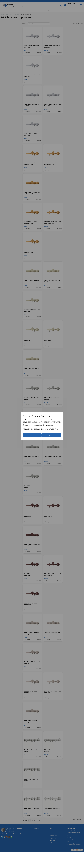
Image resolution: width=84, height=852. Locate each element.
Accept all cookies (51, 435)
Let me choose (31, 435)
